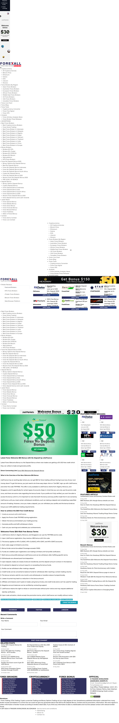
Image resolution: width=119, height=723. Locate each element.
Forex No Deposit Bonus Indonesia (14, 167)
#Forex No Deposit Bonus (25, 599)
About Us (40, 712)
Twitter (39, 610)
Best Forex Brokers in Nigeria (12, 133)
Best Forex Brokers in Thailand (13, 139)
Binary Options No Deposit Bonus (14, 163)
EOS (4, 79)
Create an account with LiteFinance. (14, 514)
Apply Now (46, 295)
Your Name (5, 621)
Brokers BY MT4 (8, 149)
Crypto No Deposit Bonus (11, 173)
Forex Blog (5, 105)
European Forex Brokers (11, 91)
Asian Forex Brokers (9, 87)
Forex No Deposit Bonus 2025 (11, 161)
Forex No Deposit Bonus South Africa (15, 171)
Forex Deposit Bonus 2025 (11, 193)
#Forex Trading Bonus (66, 599)
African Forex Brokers (10, 93)
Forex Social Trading (9, 127)
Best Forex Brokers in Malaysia (13, 131)
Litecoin (5, 81)
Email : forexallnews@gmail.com (101, 683)
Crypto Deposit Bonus (10, 185)
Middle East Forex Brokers (11, 95)
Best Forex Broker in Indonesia (13, 129)
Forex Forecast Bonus (10, 208)
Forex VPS (6, 113)
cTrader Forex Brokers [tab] (12, 294)
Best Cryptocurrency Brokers (12, 125)
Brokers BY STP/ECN (9, 153)
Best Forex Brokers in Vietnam (13, 137)
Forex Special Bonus (9, 201)
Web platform (7, 157)
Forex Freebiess (8, 212)
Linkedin (64, 610)
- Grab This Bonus (69, 602)
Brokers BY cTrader (9, 151)
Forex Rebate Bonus (9, 203)
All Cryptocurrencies (9, 71)
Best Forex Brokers (7, 123)
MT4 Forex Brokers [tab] (11, 291)
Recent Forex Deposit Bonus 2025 (14, 195)
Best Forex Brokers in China (12, 143)
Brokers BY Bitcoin (9, 155)
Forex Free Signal (8, 111)
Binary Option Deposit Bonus (12, 183)
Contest (4, 216)
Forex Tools (5, 107)
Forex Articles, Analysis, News (12, 117)
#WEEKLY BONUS (37, 599)
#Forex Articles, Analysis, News (51, 599)
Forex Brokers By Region (9, 85)
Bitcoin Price (7, 73)
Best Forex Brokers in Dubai (12, 135)
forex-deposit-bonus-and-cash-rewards (16, 197)
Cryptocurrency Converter (11, 109)
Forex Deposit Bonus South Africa (14, 191)
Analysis (4, 115)
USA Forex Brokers (9, 99)
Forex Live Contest (9, 220)
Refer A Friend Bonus (10, 214)
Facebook (13, 610)
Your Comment (6, 629)
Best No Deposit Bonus (10, 165)
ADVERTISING (6, 121)
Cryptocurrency (6, 69)
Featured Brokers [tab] (10, 287)
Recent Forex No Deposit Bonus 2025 (15, 177)
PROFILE (93, 432)
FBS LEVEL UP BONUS (10, 179)
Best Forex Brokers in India (12, 141)
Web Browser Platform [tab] (12, 301)
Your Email (43, 621)
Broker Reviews (6, 284)
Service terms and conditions (47, 708)
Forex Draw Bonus (9, 206)
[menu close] (0, 67)
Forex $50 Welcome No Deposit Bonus (30, 470)
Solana (5, 77)
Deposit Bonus (6, 181)
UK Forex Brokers (8, 97)
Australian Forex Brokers (11, 89)
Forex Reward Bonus (10, 210)
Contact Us (41, 714)
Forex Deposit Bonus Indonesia (13, 187)
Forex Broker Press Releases (12, 119)
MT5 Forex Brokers (9, 159)
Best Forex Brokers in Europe (12, 145)
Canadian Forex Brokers (11, 101)
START (84, 432)
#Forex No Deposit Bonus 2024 (9, 599)
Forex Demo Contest (10, 218)
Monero (5, 83)
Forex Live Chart (6, 103)
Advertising (41, 710)
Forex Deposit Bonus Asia (11, 189)
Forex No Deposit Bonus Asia (12, 169)
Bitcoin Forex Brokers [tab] (12, 297)
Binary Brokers (6, 147)
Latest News (5, 199)
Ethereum (6, 75)
